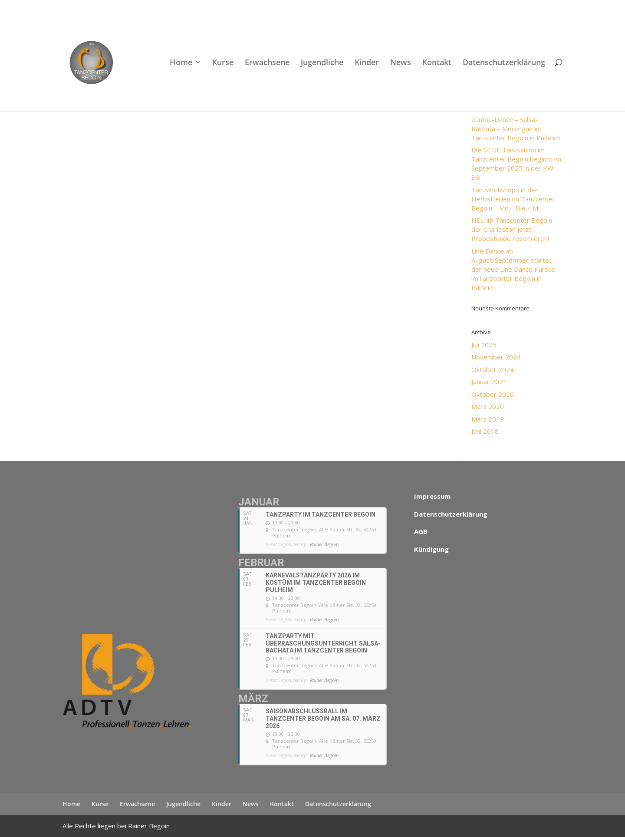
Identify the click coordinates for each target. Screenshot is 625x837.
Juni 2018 (485, 431)
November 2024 (496, 357)
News (400, 63)
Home (181, 63)
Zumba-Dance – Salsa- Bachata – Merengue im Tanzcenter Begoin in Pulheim (515, 128)
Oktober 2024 (492, 369)
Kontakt (436, 63)
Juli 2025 (484, 344)
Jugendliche (322, 63)
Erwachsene (267, 63)
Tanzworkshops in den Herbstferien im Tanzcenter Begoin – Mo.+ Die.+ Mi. (513, 198)
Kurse (223, 63)
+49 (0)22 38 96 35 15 (154, 6)
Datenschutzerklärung (504, 63)
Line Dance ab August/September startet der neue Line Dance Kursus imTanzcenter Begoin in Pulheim (513, 269)
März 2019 (487, 419)
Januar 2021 (489, 381)
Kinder (367, 63)
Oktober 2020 (492, 394)
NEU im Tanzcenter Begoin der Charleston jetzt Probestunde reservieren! (511, 229)
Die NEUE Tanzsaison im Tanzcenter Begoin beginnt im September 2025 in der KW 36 (516, 163)
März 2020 (487, 406)
